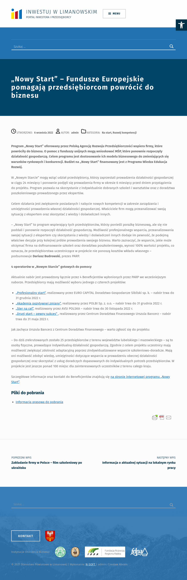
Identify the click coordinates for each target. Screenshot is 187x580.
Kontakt (25, 536)
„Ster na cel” (24, 308)
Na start (106, 132)
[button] (181, 25)
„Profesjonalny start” (31, 293)
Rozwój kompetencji (125, 132)
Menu (116, 13)
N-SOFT (91, 564)
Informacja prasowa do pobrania (39, 402)
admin (75, 132)
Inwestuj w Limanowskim (61, 12)
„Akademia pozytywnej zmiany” (38, 303)
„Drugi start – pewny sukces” (37, 313)
